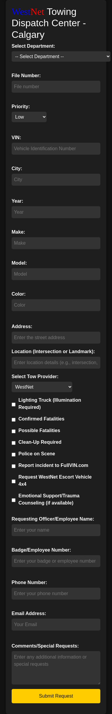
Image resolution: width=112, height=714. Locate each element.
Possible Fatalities (39, 430)
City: (17, 168)
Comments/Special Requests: (45, 645)
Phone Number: (29, 582)
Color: (19, 294)
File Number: (26, 75)
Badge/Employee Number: (41, 549)
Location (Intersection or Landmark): (53, 351)
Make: (18, 232)
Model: (19, 263)
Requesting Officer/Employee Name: (53, 518)
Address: (22, 326)
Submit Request (56, 696)
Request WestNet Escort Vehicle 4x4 (55, 480)
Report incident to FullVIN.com (53, 465)
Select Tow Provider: (35, 376)
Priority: (21, 106)
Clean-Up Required (40, 442)
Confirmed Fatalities (42, 418)
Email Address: (29, 613)
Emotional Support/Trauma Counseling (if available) (49, 499)
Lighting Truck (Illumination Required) (50, 404)
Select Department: (33, 46)
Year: (17, 201)
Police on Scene (37, 453)
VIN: (16, 137)
